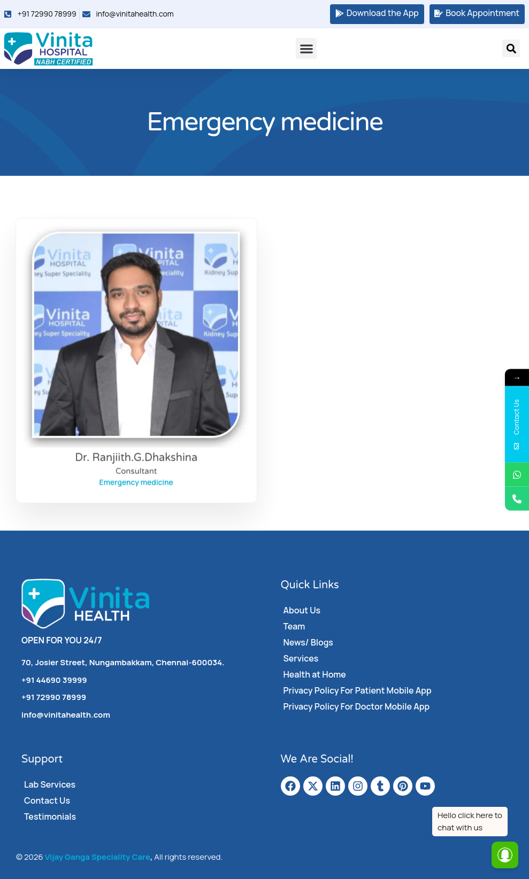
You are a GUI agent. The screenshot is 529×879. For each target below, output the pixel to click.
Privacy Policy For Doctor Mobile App (356, 706)
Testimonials (50, 816)
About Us (302, 610)
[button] (306, 48)
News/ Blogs (308, 642)
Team (294, 626)
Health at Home (315, 674)
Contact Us (47, 800)
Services (301, 658)
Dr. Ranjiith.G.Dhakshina (136, 482)
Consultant (136, 496)
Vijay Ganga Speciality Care (97, 856)
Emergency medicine (136, 507)
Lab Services (49, 784)
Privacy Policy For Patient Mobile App (357, 690)
